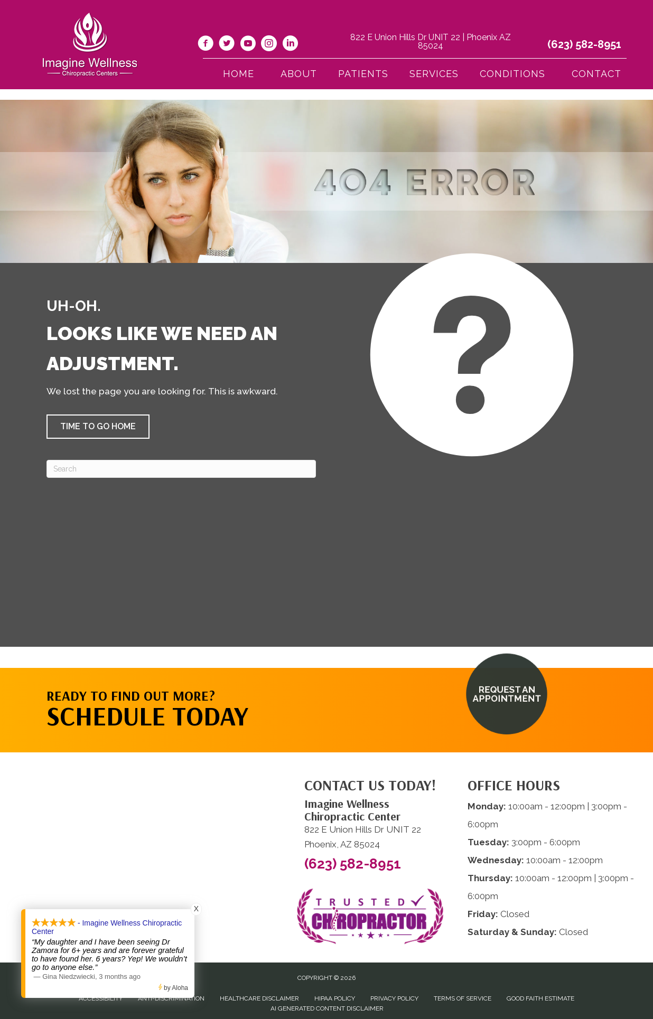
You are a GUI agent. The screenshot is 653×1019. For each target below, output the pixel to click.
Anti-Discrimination (171, 998)
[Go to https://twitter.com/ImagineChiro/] (227, 44)
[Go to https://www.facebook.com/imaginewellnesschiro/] (205, 44)
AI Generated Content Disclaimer (327, 1008)
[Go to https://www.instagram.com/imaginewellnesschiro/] (269, 44)
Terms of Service (462, 998)
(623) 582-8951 (584, 44)
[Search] (181, 469)
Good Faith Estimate (540, 998)
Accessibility (101, 998)
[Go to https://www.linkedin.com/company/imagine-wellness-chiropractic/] (290, 44)
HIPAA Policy (334, 998)
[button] (98, 426)
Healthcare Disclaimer (259, 998)
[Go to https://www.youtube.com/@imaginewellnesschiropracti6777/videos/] (248, 44)
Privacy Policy (394, 998)
